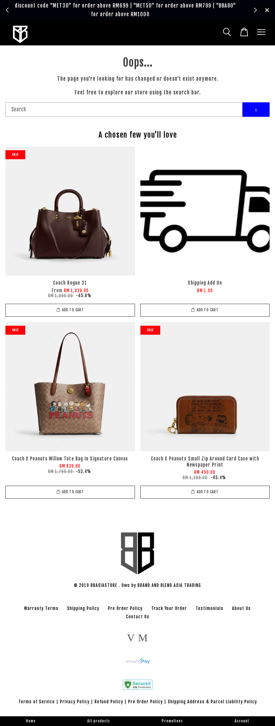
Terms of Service (36, 701)
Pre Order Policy (125, 608)
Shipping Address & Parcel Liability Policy (212, 701)
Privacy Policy (75, 701)
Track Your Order (169, 608)
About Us (241, 608)
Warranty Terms (41, 608)
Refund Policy (109, 701)
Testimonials (209, 608)
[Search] (124, 109)
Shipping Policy (83, 608)
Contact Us (137, 616)
